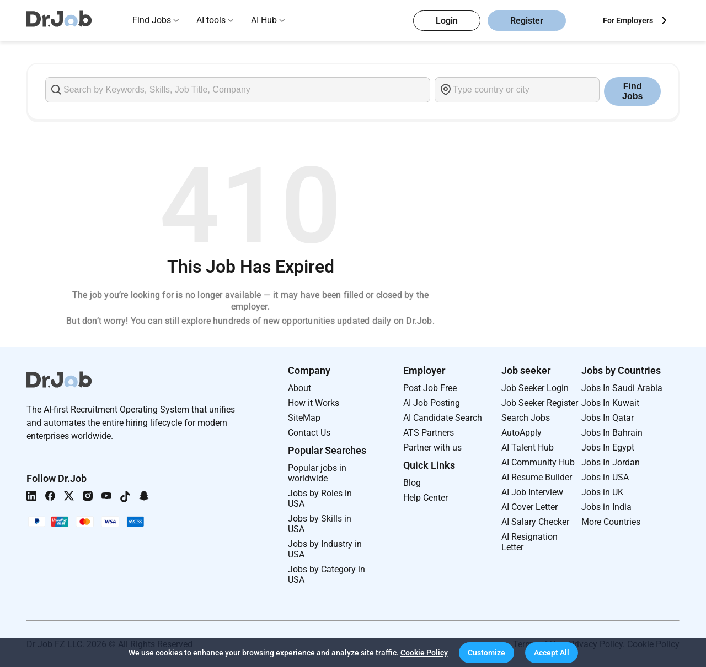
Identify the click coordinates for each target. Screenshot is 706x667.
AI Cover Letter (529, 507)
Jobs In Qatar (607, 418)
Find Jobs (151, 20)
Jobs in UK (602, 492)
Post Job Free (430, 388)
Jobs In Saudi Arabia (621, 388)
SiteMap (304, 418)
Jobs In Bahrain (612, 432)
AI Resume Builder (536, 477)
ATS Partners (428, 432)
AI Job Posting (431, 403)
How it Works (313, 403)
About (299, 388)
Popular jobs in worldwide (317, 473)
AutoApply (521, 432)
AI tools (211, 20)
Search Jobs (525, 418)
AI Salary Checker (535, 522)
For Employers (628, 20)
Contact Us (309, 432)
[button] (486, 652)
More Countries (610, 522)
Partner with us (432, 447)
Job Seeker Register (539, 403)
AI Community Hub (538, 462)
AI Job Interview (532, 492)
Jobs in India (606, 507)
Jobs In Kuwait (610, 403)
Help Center (425, 497)
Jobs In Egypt (607, 447)
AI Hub (264, 20)
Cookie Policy (424, 652)
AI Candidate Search (442, 418)
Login (447, 20)
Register (526, 20)
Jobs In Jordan (610, 462)
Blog (412, 483)
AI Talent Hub (527, 447)
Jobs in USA (605, 477)
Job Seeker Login (535, 388)
